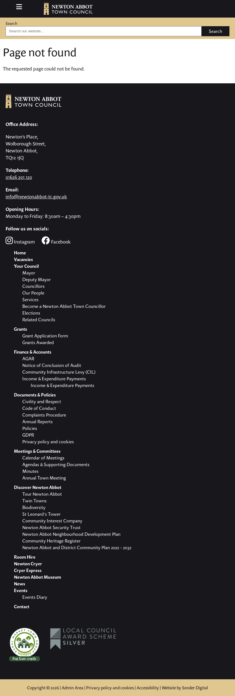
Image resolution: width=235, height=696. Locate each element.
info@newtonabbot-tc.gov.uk (36, 196)
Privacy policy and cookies (110, 687)
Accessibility (148, 687)
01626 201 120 (19, 177)
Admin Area (72, 687)
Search (11, 23)
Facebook (56, 240)
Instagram (20, 240)
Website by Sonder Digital (185, 687)
